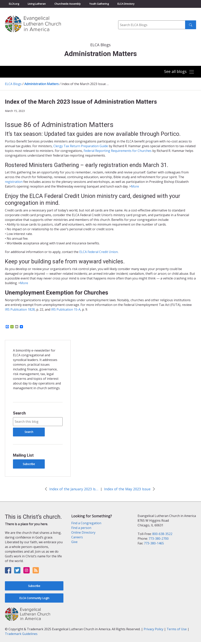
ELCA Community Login (34, 598)
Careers (77, 537)
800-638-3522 (162, 534)
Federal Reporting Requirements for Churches (118, 151)
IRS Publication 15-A (65, 309)
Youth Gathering (99, 3)
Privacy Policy (153, 629)
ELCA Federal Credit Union (98, 252)
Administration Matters (41, 84)
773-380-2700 (159, 538)
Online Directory (83, 532)
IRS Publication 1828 (20, 309)
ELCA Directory (125, 3)
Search (19, 413)
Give (74, 542)
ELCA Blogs (13, 84)
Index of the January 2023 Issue (73, 489)
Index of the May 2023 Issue (127, 489)
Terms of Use (177, 629)
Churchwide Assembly (67, 3)
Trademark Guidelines (21, 634)
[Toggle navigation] (179, 72)
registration (14, 182)
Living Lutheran (37, 3)
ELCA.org (14, 3)
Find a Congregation (86, 523)
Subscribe (29, 464)
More (135, 186)
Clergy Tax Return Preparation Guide (80, 146)
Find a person (81, 528)
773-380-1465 (154, 543)
